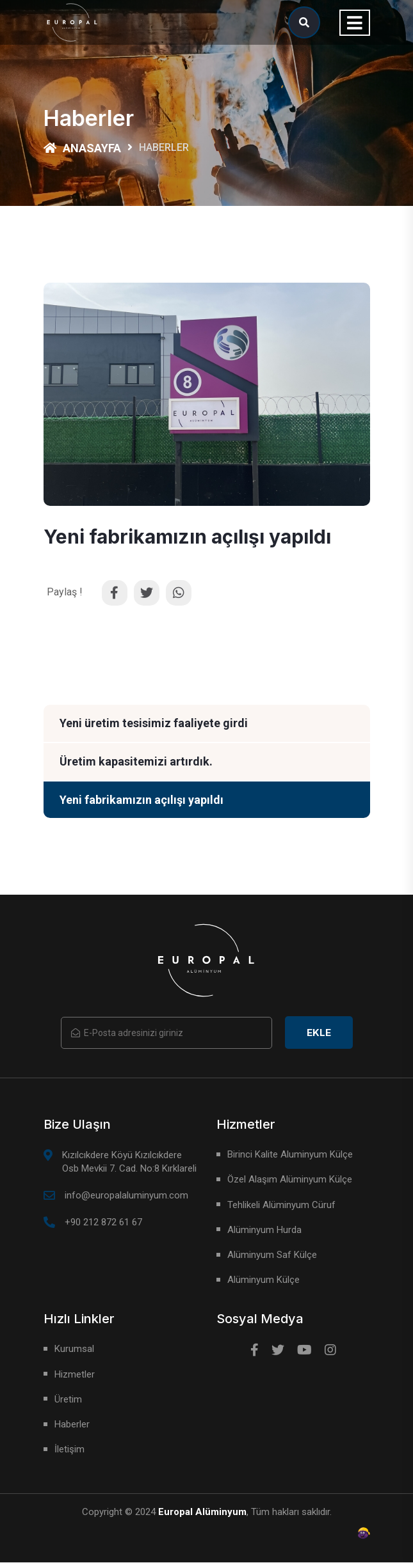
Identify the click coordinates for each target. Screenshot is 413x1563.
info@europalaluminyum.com (126, 1196)
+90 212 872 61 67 (103, 1223)
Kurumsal (74, 1349)
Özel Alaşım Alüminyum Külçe (289, 1180)
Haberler (72, 1425)
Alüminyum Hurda (264, 1230)
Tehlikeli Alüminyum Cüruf (281, 1205)
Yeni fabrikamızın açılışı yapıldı (141, 800)
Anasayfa (82, 148)
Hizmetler (74, 1374)
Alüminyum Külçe (263, 1280)
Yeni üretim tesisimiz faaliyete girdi (154, 723)
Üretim (68, 1400)
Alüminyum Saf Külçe (272, 1255)
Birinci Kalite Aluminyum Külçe (290, 1155)
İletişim (69, 1450)
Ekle (319, 1033)
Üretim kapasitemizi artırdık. (136, 762)
